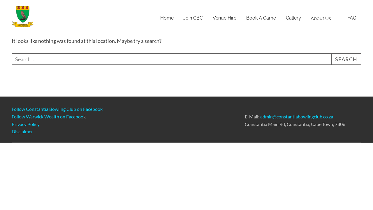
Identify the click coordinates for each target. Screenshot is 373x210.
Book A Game (261, 18)
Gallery (293, 18)
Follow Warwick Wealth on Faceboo (47, 116)
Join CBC (193, 18)
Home (167, 18)
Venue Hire (224, 18)
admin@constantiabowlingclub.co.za (296, 116)
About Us (324, 18)
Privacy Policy (26, 124)
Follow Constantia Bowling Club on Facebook (57, 109)
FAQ (351, 18)
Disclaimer (22, 131)
